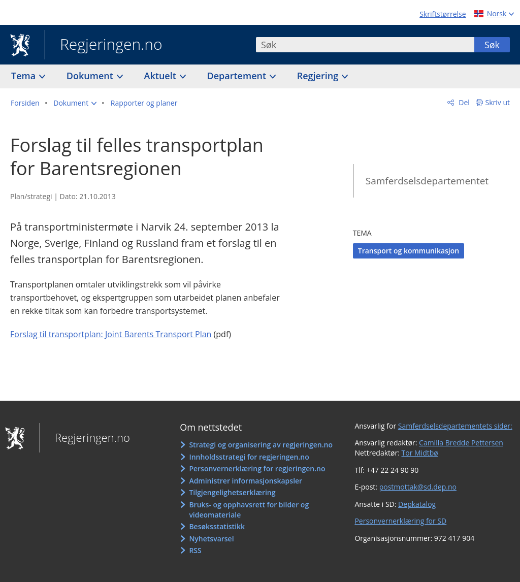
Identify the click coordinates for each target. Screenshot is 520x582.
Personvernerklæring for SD (400, 521)
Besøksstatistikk (217, 526)
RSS (195, 550)
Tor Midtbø (420, 453)
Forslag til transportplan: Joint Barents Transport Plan (110, 334)
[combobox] (365, 44)
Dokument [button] (91, 76)
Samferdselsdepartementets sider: (455, 426)
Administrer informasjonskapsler (245, 481)
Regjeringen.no (103, 45)
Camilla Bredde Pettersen (461, 442)
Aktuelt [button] (161, 76)
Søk (492, 45)
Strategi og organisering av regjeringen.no (261, 444)
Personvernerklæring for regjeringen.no (257, 468)
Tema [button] (24, 76)
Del (463, 102)
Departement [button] (238, 76)
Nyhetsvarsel (211, 538)
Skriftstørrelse (442, 14)
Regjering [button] (319, 76)
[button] (74, 103)
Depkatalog (417, 504)
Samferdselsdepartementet (427, 180)
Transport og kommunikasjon (408, 250)
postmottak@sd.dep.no (418, 487)
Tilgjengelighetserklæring (232, 492)
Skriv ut (497, 102)
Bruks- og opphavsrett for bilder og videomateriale (249, 510)
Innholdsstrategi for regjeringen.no (249, 457)
